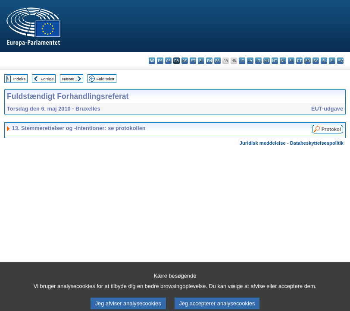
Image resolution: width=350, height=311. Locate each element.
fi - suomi (332, 60)
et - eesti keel (193, 60)
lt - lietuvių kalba (258, 60)
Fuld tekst (106, 78)
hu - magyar (266, 60)
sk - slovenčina (315, 60)
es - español (160, 60)
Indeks (19, 78)
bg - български (152, 60)
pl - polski (291, 60)
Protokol (331, 129)
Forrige (47, 78)
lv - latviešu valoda (250, 60)
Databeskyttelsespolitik (317, 143)
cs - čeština (168, 60)
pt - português (299, 60)
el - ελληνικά (201, 60)
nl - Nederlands (283, 60)
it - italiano (242, 60)
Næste (68, 78)
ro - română (307, 60)
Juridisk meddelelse (263, 143)
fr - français (217, 60)
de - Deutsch (184, 60)
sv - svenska (340, 60)
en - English (209, 60)
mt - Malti (275, 60)
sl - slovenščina (324, 60)
